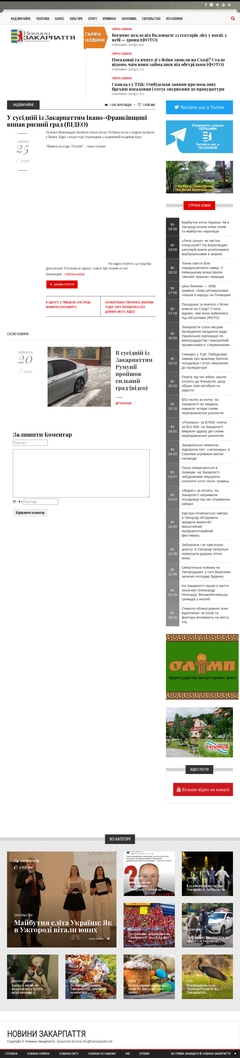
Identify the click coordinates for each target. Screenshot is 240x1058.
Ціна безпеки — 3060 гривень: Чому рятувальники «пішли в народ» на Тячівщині (206, 290)
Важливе (74, 981)
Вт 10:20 (172, 615)
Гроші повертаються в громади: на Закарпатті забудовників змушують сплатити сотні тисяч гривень (205, 474)
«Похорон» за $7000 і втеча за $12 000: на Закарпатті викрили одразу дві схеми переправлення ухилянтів (204, 429)
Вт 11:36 (172, 572)
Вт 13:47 (172, 474)
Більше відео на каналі (205, 789)
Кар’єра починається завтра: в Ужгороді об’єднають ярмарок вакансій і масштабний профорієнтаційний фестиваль (205, 524)
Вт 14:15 (172, 451)
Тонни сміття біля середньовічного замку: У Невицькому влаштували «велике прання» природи (203, 270)
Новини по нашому (23, 981)
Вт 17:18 (172, 311)
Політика (42, 18)
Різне (190, 981)
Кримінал (109, 18)
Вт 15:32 (172, 383)
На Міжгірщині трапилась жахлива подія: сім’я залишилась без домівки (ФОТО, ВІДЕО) (129, 307)
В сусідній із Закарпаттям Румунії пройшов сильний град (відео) (134, 370)
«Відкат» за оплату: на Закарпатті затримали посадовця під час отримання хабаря (206, 497)
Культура (76, 18)
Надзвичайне (21, 18)
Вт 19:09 (172, 247)
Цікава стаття (62, 284)
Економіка (129, 18)
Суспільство (151, 18)
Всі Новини (174, 18)
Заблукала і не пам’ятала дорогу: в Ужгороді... (207, 939)
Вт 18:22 (172, 270)
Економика (134, 930)
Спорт (92, 18)
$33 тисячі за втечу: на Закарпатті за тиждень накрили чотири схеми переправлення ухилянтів (202, 406)
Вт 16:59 (172, 336)
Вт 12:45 (172, 524)
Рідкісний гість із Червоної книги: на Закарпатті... (202, 989)
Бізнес (59, 18)
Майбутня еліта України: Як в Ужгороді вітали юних (63, 926)
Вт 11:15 (172, 592)
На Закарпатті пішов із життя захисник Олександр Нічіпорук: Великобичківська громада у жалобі (205, 592)
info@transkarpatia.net (97, 1041)
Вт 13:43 (172, 497)
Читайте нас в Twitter (202, 107)
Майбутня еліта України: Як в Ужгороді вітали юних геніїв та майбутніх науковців (205, 226)
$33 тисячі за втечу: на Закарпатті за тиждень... (207, 888)
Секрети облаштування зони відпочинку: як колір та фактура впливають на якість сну (205, 615)
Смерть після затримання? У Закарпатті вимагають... (148, 886)
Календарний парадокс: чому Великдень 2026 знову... (148, 989)
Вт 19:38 (172, 226)
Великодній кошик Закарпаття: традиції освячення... (88, 989)
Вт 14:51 (172, 429)
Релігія (132, 981)
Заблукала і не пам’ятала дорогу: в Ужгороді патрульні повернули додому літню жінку (205, 551)
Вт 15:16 (172, 406)
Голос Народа (135, 878)
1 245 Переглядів (118, 105)
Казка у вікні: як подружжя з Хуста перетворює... (27, 989)
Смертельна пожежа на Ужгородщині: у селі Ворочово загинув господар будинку (206, 571)
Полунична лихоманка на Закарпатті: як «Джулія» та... (149, 937)
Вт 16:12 (172, 361)
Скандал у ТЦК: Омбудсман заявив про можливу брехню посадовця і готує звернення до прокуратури (168, 86)
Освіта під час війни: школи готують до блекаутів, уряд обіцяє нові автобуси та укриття (204, 383)
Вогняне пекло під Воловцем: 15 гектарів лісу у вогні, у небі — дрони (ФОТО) (169, 37)
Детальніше (126, 403)
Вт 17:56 (172, 290)
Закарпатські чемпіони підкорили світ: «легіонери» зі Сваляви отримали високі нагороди (206, 451)
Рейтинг (146, 105)
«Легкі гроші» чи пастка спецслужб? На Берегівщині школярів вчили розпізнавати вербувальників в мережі (205, 247)
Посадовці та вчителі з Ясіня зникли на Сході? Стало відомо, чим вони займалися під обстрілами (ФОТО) (168, 62)
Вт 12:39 (172, 551)
